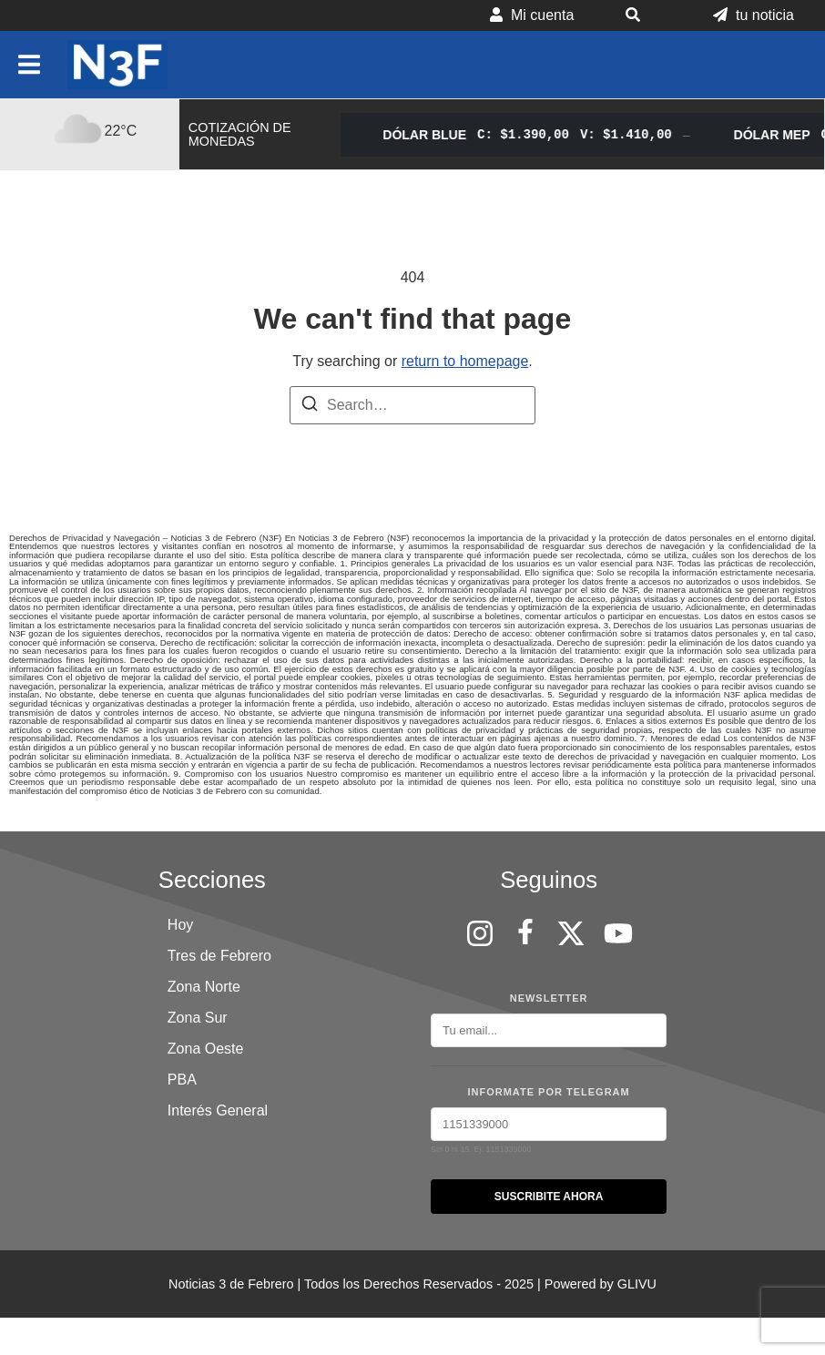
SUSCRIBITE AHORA (549, 1196)
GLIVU (637, 1284)
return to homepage (465, 361)
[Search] (309, 406)
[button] (643, 15)
